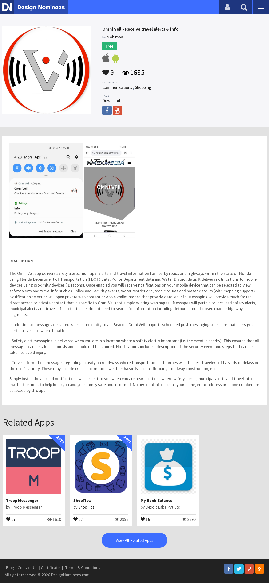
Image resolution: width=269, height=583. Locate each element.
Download (111, 100)
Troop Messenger (22, 500)
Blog (10, 567)
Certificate (50, 567)
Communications (117, 87)
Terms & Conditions (82, 567)
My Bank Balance (156, 500)
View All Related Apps (134, 540)
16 (145, 519)
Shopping (143, 87)
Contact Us (27, 567)
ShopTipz (82, 500)
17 (11, 519)
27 (78, 519)
